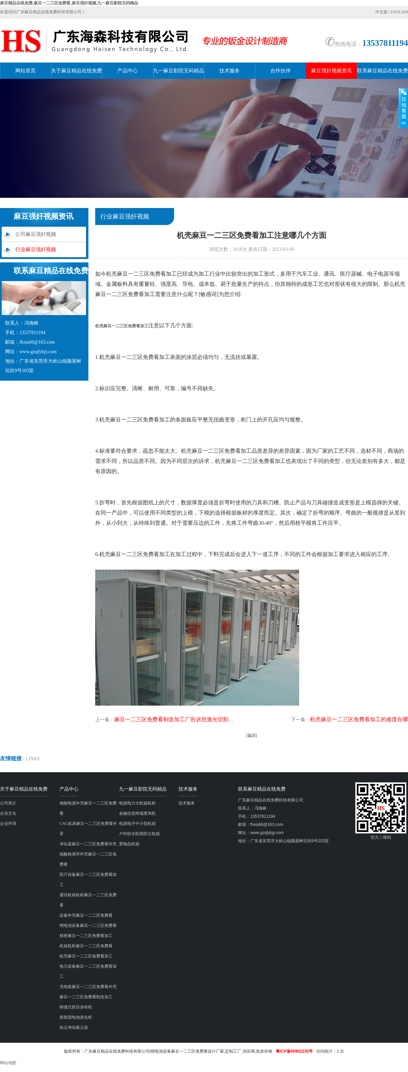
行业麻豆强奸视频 (35, 249)
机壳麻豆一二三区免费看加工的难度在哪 (359, 719)
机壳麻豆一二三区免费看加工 (86, 956)
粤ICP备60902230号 (294, 1051)
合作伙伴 (280, 70)
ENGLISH (399, 12)
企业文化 (8, 813)
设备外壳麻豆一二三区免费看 (86, 915)
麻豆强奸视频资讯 (331, 70)
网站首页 (25, 70)
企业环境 (8, 823)
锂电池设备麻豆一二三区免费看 (88, 925)
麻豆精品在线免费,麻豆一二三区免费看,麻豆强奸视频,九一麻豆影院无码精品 (69, 3)
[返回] (251, 735)
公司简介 (8, 803)
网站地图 (8, 1062)
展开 (403, 108)
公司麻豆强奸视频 (35, 234)
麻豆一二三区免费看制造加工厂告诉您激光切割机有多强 (182, 719)
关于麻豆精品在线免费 (76, 70)
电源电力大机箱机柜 (137, 803)
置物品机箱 (129, 844)
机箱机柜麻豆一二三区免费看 (86, 946)
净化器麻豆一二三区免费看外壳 (88, 844)
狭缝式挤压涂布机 (76, 1007)
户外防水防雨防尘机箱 (139, 833)
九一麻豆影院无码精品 (178, 70)
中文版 (381, 12)
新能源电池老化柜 (76, 1017)
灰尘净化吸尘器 (74, 1027)
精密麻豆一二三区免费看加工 (86, 935)
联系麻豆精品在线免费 (382, 70)
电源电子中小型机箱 (137, 823)
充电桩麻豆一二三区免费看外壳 (88, 986)
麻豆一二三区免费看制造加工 (86, 997)
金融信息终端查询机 (137, 813)
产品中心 (127, 70)
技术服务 (229, 70)
